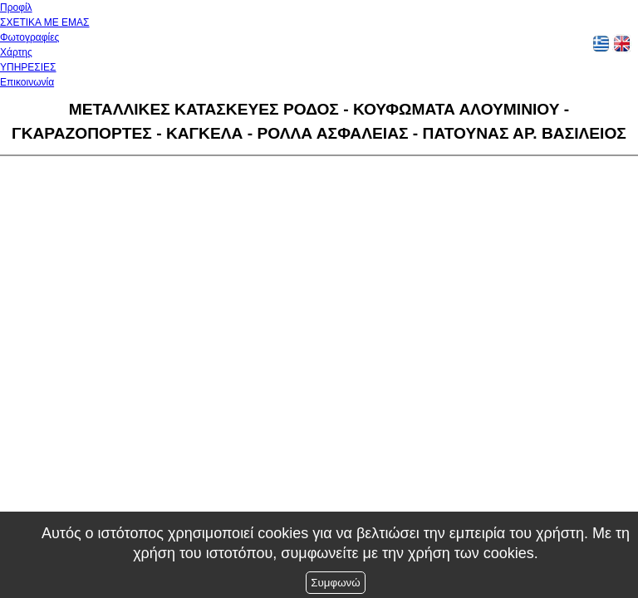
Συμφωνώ (335, 582)
